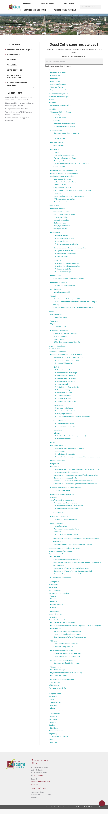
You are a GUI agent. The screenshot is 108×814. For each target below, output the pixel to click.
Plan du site (53, 592)
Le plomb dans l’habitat (62, 192)
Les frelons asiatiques (64, 277)
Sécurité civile (56, 672)
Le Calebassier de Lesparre (58, 741)
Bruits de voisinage (58, 675)
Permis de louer (59, 189)
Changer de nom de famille (66, 406)
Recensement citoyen (65, 413)
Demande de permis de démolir (65, 483)
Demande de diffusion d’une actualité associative (71, 573)
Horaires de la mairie (61, 141)
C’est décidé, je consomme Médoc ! (61, 684)
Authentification (60, 425)
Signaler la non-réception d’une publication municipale (73, 549)
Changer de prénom (64, 400)
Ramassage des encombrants (67, 249)
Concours (57, 537)
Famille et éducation (58, 450)
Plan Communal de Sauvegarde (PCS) (67, 304)
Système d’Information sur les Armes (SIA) (66, 677)
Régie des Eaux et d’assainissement (64, 175)
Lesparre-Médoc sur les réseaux (60, 556)
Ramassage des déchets (65, 243)
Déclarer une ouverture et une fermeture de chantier (73, 486)
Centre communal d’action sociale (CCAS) (69, 283)
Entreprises (55, 86)
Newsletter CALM (60, 322)
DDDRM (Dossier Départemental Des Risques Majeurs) (73, 312)
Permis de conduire (64, 443)
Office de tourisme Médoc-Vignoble (67, 347)
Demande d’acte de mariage (67, 377)
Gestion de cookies (55, 619)
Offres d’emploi (54, 687)
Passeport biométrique (65, 368)
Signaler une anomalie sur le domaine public (70, 253)
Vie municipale (56, 135)
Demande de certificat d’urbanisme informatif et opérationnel (76, 474)
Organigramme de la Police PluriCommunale (70, 642)
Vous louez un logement (62, 184)
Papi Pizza (52, 727)
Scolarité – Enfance (58, 213)
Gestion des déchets (61, 240)
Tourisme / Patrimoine (59, 335)
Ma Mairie (52, 114)
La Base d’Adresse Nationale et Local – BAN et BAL (72, 168)
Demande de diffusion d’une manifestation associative (73, 576)
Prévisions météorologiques (59, 101)
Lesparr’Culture (57, 319)
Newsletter (53, 622)
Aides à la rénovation (61, 207)
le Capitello (53, 701)
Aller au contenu (12, 2)
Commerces (55, 83)
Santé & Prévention (58, 89)
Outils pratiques (59, 171)
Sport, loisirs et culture (59, 521)
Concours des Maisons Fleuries (68, 539)
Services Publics (57, 92)
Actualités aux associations (61, 583)
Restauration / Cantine (62, 216)
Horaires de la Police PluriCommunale (67, 639)
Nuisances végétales (64, 274)
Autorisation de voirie (62, 495)
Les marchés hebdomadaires (64, 290)
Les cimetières (59, 143)
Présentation (56, 633)
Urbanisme (55, 154)
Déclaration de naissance (66, 386)
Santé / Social (56, 280)
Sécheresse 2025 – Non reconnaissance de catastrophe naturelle (19, 109)
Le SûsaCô (52, 704)
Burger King (53, 738)
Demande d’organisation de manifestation (69, 579)
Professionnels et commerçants (65, 508)
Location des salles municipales (65, 524)
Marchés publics (59, 150)
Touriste (54, 612)
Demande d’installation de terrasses (70, 511)
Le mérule (57, 198)
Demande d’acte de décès (66, 380)
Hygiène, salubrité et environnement (64, 178)
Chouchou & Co (54, 721)
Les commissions (60, 122)
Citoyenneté (58, 410)
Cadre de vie (55, 237)
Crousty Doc (53, 747)
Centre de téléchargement (58, 99)
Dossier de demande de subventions (67, 564)
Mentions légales (55, 595)
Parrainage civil (62, 389)
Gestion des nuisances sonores (68, 268)
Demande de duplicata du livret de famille (69, 453)
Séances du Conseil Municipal (64, 128)
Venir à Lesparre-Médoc (62, 297)
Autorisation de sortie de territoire (66, 534)
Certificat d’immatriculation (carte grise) (71, 441)
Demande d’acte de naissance (67, 375)
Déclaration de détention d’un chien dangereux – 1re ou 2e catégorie (76, 630)
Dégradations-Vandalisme (66, 258)
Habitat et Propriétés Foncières (62, 181)
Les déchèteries (62, 246)
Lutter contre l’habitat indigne (65, 187)
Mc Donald (52, 713)
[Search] (90, 11)
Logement (55, 468)
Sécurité (54, 301)
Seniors (54, 606)
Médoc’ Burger (54, 733)
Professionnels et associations (62, 505)
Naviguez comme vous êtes (59, 598)
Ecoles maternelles (61, 222)
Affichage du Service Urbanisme (65, 166)
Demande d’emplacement (63, 651)
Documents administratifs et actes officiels (67, 359)
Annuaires (52, 75)
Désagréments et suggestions (62, 665)
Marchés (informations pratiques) (66, 649)
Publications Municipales (58, 693)
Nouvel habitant (57, 609)
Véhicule (57, 438)
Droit (53, 447)
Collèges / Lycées (60, 228)
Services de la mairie (58, 77)
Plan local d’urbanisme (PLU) (64, 160)
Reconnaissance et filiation (66, 383)
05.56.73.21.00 (39, 780)
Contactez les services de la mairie (66, 138)
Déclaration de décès (64, 397)
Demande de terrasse (59, 680)
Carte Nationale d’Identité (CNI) (68, 365)
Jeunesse (54, 326)
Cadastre (57, 157)
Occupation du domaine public (62, 655)
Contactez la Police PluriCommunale (67, 668)
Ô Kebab (52, 730)
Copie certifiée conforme (66, 431)
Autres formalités (60, 531)
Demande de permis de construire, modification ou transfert (76, 480)
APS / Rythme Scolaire (62, 231)
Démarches (55, 561)
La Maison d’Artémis (56, 716)
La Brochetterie (54, 718)
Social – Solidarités (58, 466)
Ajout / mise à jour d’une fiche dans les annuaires (68, 95)
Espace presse (54, 586)
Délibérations (54, 690)
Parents (54, 604)
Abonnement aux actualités (61, 110)
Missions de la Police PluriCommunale (67, 636)
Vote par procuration (64, 418)
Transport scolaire (60, 233)
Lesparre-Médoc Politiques (61, 117)
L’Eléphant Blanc (55, 698)
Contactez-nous (54, 354)
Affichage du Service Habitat (64, 204)
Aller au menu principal (29, 2)
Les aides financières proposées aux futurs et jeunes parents (78, 462)
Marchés (54, 646)
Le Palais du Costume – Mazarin (65, 338)
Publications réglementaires (64, 131)
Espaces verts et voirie (65, 255)
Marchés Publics (57, 147)
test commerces (55, 696)
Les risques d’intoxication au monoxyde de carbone (72, 195)
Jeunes (54, 601)
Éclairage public (62, 261)
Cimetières (58, 435)
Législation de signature (65, 428)
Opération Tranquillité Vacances (63, 627)
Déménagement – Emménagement (67, 661)
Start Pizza (53, 724)
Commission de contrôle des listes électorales (73, 421)
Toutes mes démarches (57, 356)
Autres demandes (57, 528)
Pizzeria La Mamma (56, 736)
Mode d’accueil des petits (66, 459)
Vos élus (57, 125)
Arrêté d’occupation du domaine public (68, 658)
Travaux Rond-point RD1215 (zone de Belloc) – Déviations (18, 118)
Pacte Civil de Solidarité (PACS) (68, 392)
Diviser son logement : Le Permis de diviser (69, 201)
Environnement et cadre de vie (62, 499)
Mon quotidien (54, 211)
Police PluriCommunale (57, 625)
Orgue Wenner (59, 344)
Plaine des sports (60, 331)
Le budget (57, 120)
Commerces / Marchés (59, 287)
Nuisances (57, 265)
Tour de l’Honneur (60, 341)
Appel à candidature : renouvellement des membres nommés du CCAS (18, 103)
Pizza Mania (53, 710)
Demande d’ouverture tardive (67, 513)
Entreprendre (54, 616)
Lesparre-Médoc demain (57, 351)
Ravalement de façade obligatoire (66, 163)
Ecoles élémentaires (61, 225)
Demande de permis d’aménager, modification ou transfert (75, 488)
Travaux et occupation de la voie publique (66, 492)
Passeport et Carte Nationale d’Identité (68, 362)
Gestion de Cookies (69, 811)
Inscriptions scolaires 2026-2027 (16, 114)
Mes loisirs (52, 316)
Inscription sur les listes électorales (69, 416)
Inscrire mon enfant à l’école (64, 219)
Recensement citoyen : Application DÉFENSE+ (18, 124)
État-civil (57, 372)
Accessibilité (53, 589)
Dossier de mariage (64, 395)
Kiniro (51, 744)
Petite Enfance (59, 456)
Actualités (52, 107)
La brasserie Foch (55, 707)
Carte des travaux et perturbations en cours (64, 553)
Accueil (51, 104)
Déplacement (56, 294)
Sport (53, 329)
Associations (56, 80)
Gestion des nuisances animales (68, 271)
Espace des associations (57, 559)
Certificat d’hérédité (64, 403)
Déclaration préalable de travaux (66, 477)
